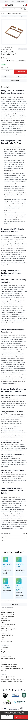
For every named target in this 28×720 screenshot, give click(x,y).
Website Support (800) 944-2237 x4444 (12, 679)
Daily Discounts (5, 652)
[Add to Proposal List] (7, 76)
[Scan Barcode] (25, 9)
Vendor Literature (6, 656)
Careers (3, 622)
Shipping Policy (5, 620)
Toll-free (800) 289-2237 (8, 677)
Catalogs (3, 654)
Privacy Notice (5, 633)
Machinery (4, 670)
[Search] (22, 9)
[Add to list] (20, 76)
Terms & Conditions (6, 631)
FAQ (2, 639)
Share (14, 16)
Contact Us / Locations (7, 616)
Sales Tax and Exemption (8, 624)
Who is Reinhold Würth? (7, 612)
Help (2, 637)
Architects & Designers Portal (9, 666)
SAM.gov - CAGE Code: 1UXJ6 (9, 664)
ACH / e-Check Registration (8, 629)
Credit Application (6, 627)
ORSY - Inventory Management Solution (12, 668)
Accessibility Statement (7, 635)
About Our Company (6, 610)
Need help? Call (9, 601)
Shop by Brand (5, 647)
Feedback (5, 16)
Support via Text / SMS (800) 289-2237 (12, 681)
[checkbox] (9, 80)
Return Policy (4, 618)
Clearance (4, 650)
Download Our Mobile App (8, 658)
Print (23, 16)
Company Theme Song (7, 614)
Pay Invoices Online (6, 641)
